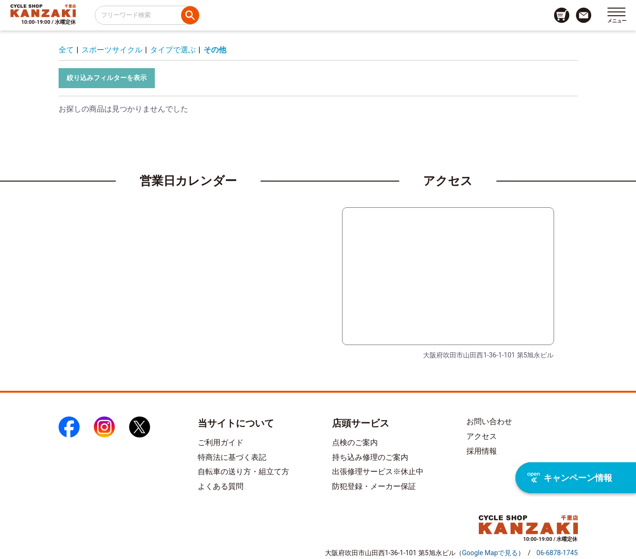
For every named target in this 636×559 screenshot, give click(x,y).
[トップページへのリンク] (43, 10)
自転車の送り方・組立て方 (243, 471)
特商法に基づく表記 (232, 457)
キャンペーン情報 (569, 478)
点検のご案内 (355, 442)
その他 (214, 49)
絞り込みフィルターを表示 (107, 77)
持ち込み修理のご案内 (370, 457)
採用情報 (481, 451)
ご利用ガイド (220, 442)
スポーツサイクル (111, 49)
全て (66, 49)
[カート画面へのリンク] (561, 15)
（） (490, 553)
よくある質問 (220, 486)
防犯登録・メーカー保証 (374, 486)
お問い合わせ (489, 421)
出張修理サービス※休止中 (378, 471)
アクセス (481, 436)
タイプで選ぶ (173, 49)
